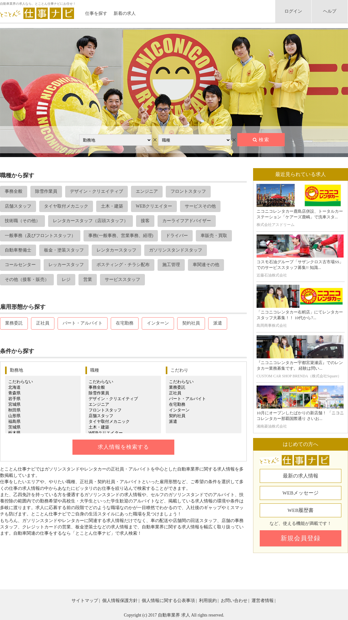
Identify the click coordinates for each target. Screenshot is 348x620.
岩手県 (43, 399)
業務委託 (14, 323)
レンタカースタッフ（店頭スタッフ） (90, 220)
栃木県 (43, 433)
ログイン (293, 11)
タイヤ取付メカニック (66, 206)
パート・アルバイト (83, 323)
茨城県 (43, 427)
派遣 (217, 323)
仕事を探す (96, 13)
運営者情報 (263, 600)
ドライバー (177, 235)
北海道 (43, 387)
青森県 (43, 393)
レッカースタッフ (66, 264)
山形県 (43, 416)
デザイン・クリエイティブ (96, 191)
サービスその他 (200, 206)
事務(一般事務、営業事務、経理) (120, 235)
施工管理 (171, 264)
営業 (87, 279)
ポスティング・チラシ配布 (123, 264)
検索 (264, 139)
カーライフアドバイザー (186, 220)
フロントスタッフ (188, 191)
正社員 (42, 323)
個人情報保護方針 (120, 600)
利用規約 (208, 600)
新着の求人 (125, 13)
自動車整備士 (18, 250)
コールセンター (20, 264)
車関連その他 (206, 264)
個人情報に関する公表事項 (168, 600)
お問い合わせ (234, 600)
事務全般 (13, 191)
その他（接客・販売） (27, 279)
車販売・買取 (214, 235)
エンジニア (147, 191)
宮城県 (43, 404)
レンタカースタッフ (116, 250)
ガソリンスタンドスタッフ (175, 250)
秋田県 (43, 410)
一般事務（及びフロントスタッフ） (40, 235)
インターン (158, 323)
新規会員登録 (300, 538)
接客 (145, 220)
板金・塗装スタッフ (64, 250)
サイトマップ (84, 600)
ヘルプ (329, 11)
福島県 (43, 421)
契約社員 (191, 323)
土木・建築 (112, 206)
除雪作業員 (46, 191)
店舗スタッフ (18, 206)
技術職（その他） (22, 220)
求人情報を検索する (123, 447)
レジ (66, 279)
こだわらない (43, 382)
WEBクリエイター (154, 206)
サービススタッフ (122, 279)
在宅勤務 (125, 323)
